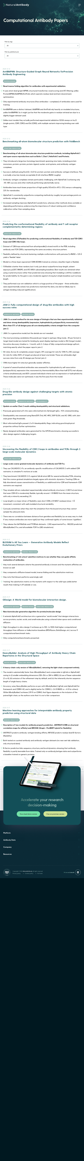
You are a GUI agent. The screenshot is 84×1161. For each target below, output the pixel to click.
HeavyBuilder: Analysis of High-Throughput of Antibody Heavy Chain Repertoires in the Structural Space (39, 654)
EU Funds (40, 873)
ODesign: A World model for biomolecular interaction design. (34, 599)
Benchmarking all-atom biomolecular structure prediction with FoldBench (41, 141)
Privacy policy (17, 873)
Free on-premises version (55, 814)
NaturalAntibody (27, 871)
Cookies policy (29, 873)
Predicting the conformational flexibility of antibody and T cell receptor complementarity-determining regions (40, 225)
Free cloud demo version (28, 814)
